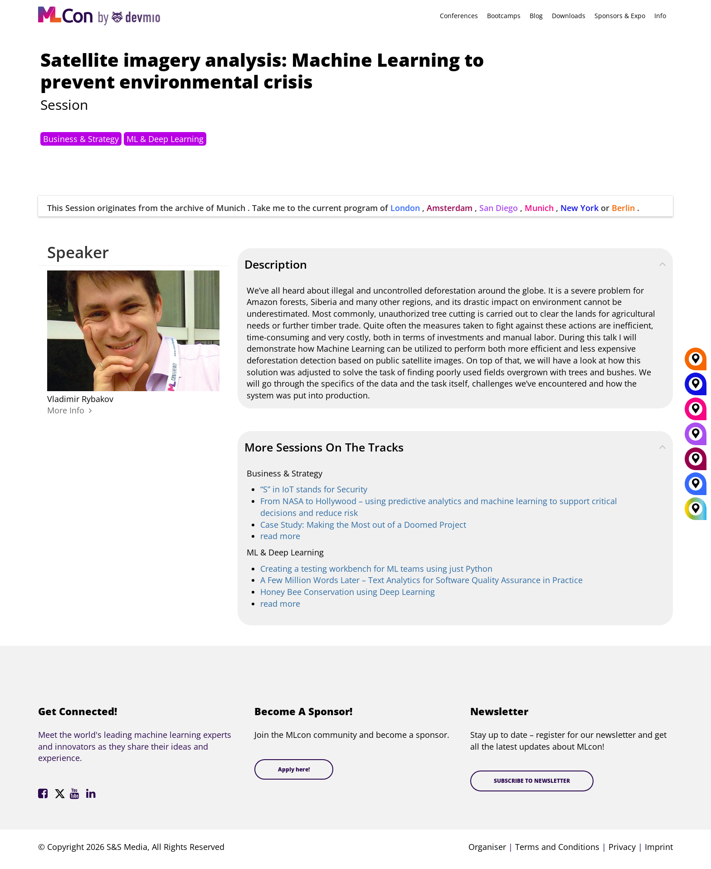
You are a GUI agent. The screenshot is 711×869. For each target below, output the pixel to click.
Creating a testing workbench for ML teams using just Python (376, 568)
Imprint (659, 846)
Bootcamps (504, 15)
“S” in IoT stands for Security (313, 489)
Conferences (459, 15)
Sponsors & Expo (619, 15)
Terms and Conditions (557, 846)
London (405, 207)
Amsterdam (449, 207)
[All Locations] (695, 509)
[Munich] (695, 412)
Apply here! (294, 769)
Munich (539, 207)
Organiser (487, 846)
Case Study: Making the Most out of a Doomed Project (363, 524)
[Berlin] (695, 362)
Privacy (622, 846)
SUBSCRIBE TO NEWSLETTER (532, 781)
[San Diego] (695, 437)
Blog (536, 15)
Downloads (568, 15)
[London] (695, 486)
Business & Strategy (81, 138)
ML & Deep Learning (165, 138)
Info (660, 15)
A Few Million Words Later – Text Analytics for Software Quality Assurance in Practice (421, 579)
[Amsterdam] (695, 462)
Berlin (623, 207)
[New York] (695, 387)
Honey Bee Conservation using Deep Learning (347, 591)
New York (579, 207)
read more (280, 535)
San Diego (498, 207)
